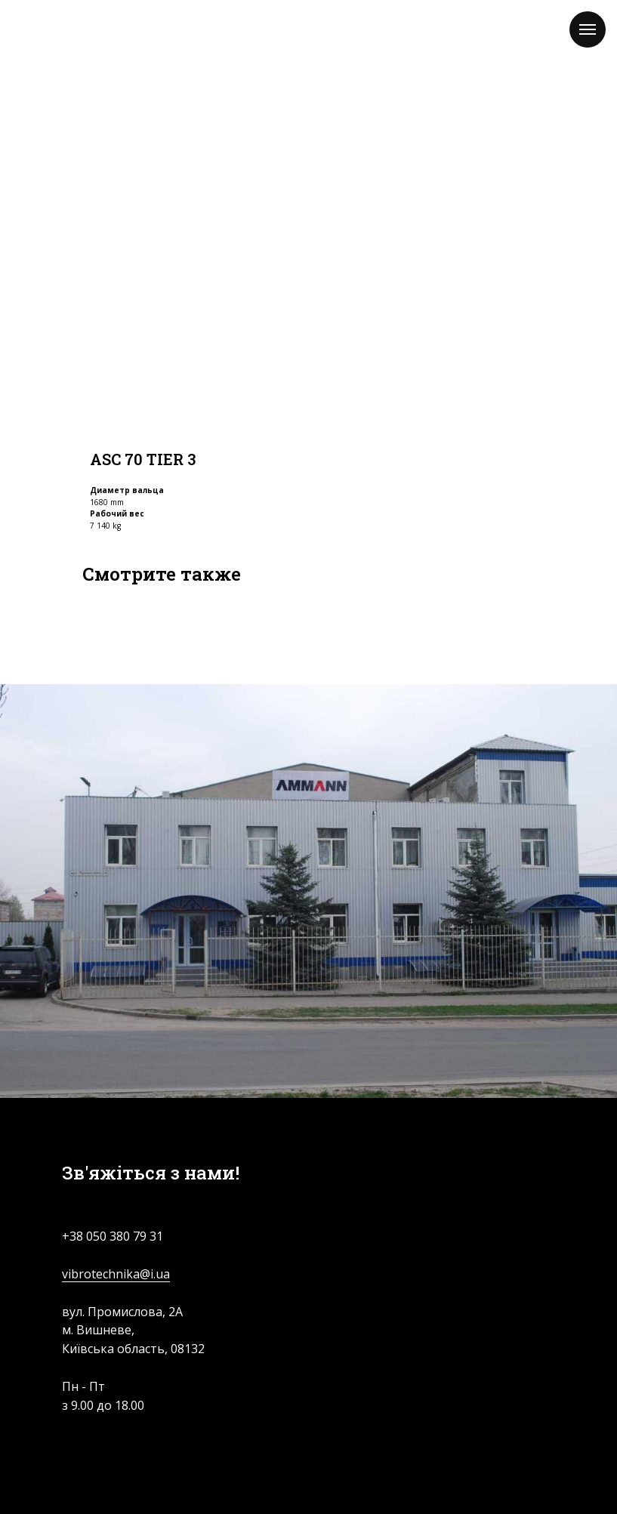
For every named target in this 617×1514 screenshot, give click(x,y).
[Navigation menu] (587, 29)
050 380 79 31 (124, 1236)
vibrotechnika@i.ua (116, 1274)
